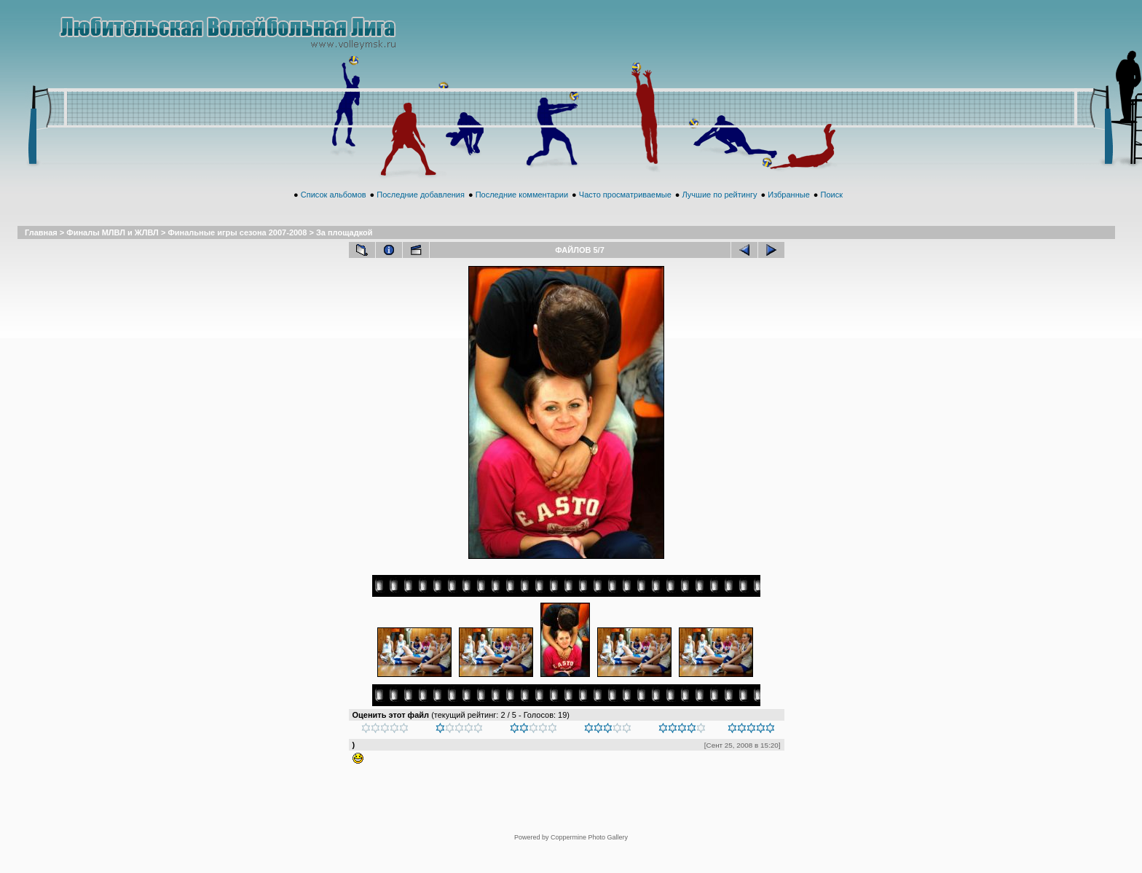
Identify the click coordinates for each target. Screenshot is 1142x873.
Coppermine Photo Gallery (589, 812)
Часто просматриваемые (625, 210)
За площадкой (344, 248)
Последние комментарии (522, 210)
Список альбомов (333, 210)
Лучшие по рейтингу (719, 210)
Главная (41, 248)
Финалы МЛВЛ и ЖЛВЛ (112, 248)
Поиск (831, 210)
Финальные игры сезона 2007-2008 (237, 248)
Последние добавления (421, 210)
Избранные (789, 210)
